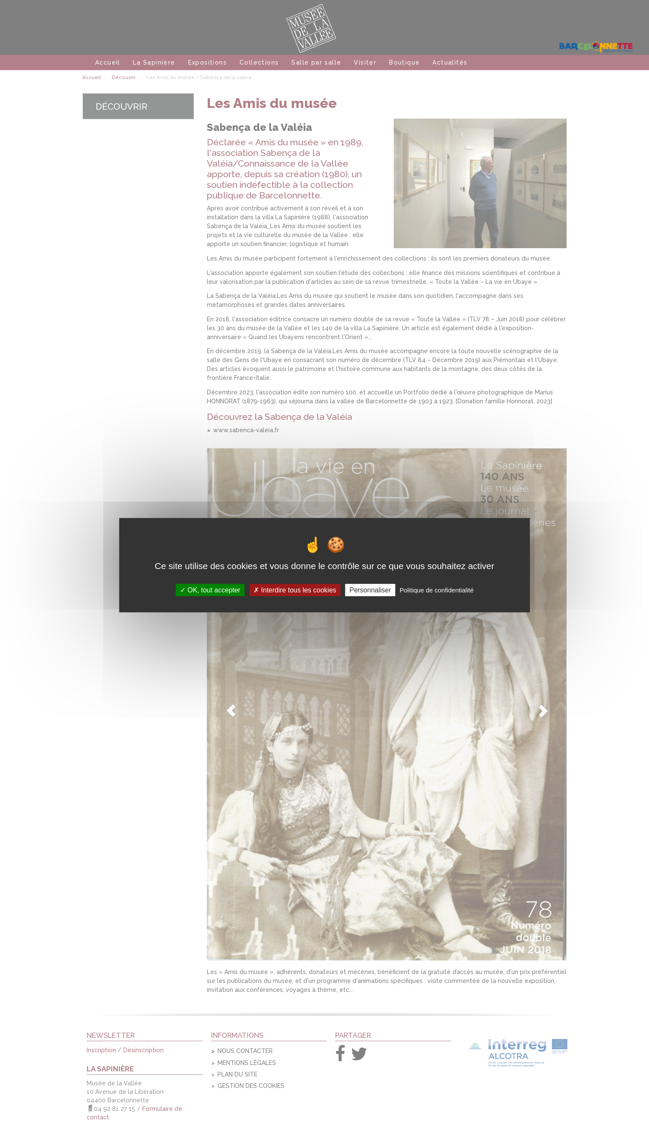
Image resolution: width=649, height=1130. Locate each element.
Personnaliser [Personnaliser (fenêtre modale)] (370, 589)
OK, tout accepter (210, 589)
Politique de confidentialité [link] (437, 589)
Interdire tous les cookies (295, 589)
